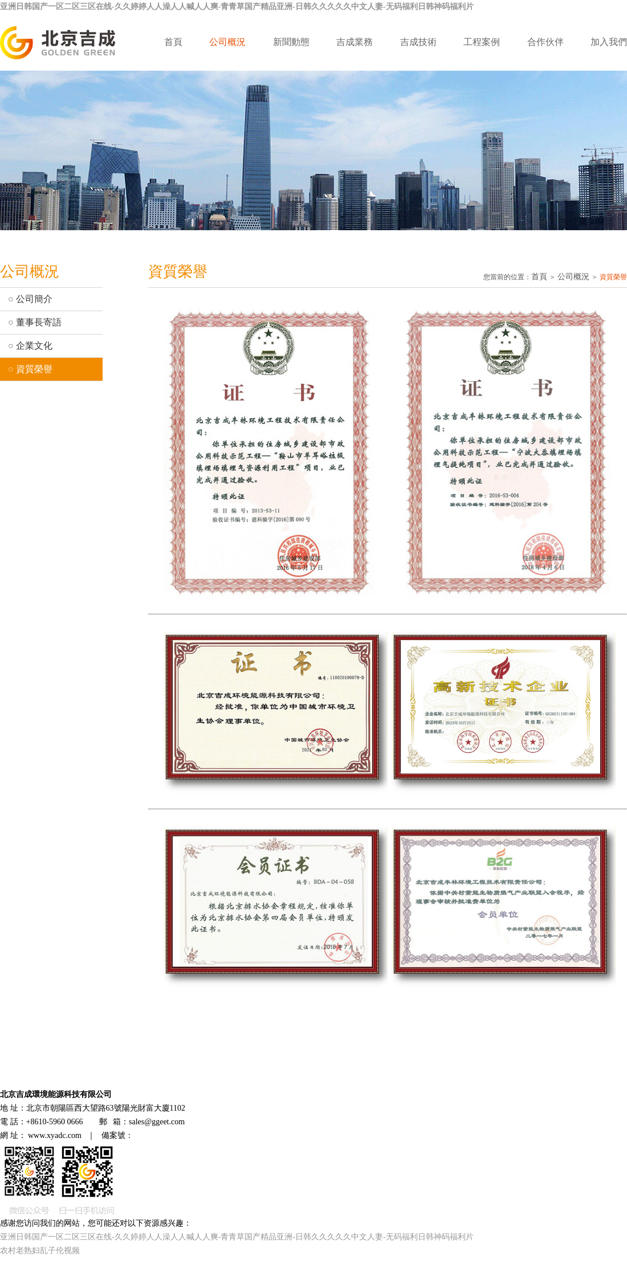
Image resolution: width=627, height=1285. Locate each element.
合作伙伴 (545, 42)
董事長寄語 (39, 322)
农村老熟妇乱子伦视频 (40, 1250)
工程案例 (481, 42)
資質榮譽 (34, 369)
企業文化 (34, 345)
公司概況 (227, 42)
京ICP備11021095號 (167, 1135)
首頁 (173, 42)
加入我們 (609, 42)
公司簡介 (34, 299)
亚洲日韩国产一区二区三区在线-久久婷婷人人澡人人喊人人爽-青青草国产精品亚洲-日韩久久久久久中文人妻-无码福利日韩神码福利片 (237, 6)
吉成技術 (418, 42)
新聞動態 (291, 42)
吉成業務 (354, 42)
